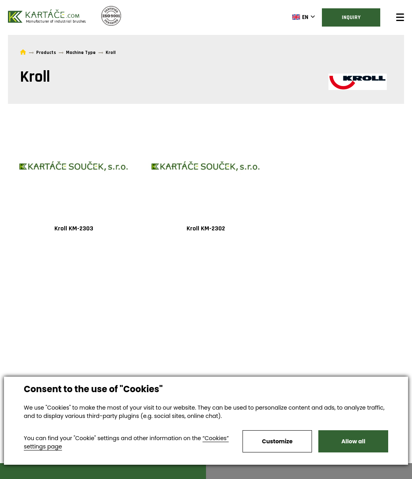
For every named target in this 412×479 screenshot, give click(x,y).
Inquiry (351, 17)
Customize (277, 441)
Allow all (353, 441)
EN (300, 17)
